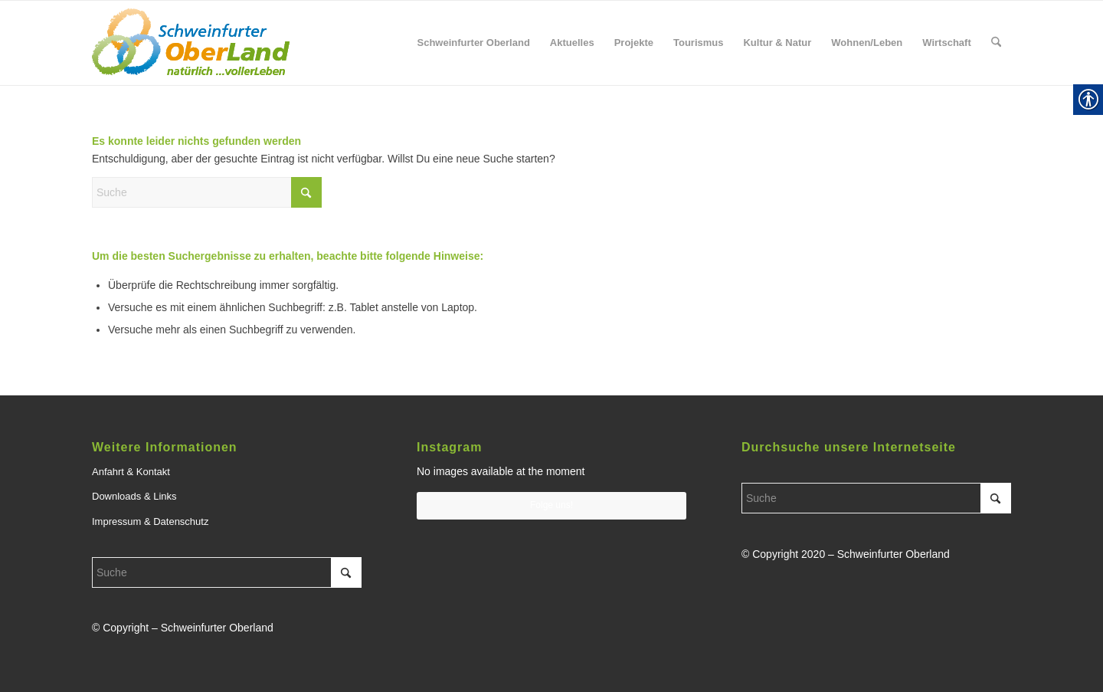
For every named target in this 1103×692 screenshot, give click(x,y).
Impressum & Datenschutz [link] (150, 521)
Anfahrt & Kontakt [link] (131, 471)
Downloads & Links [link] (134, 496)
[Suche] (207, 192)
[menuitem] (473, 43)
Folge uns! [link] (551, 505)
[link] (191, 43)
